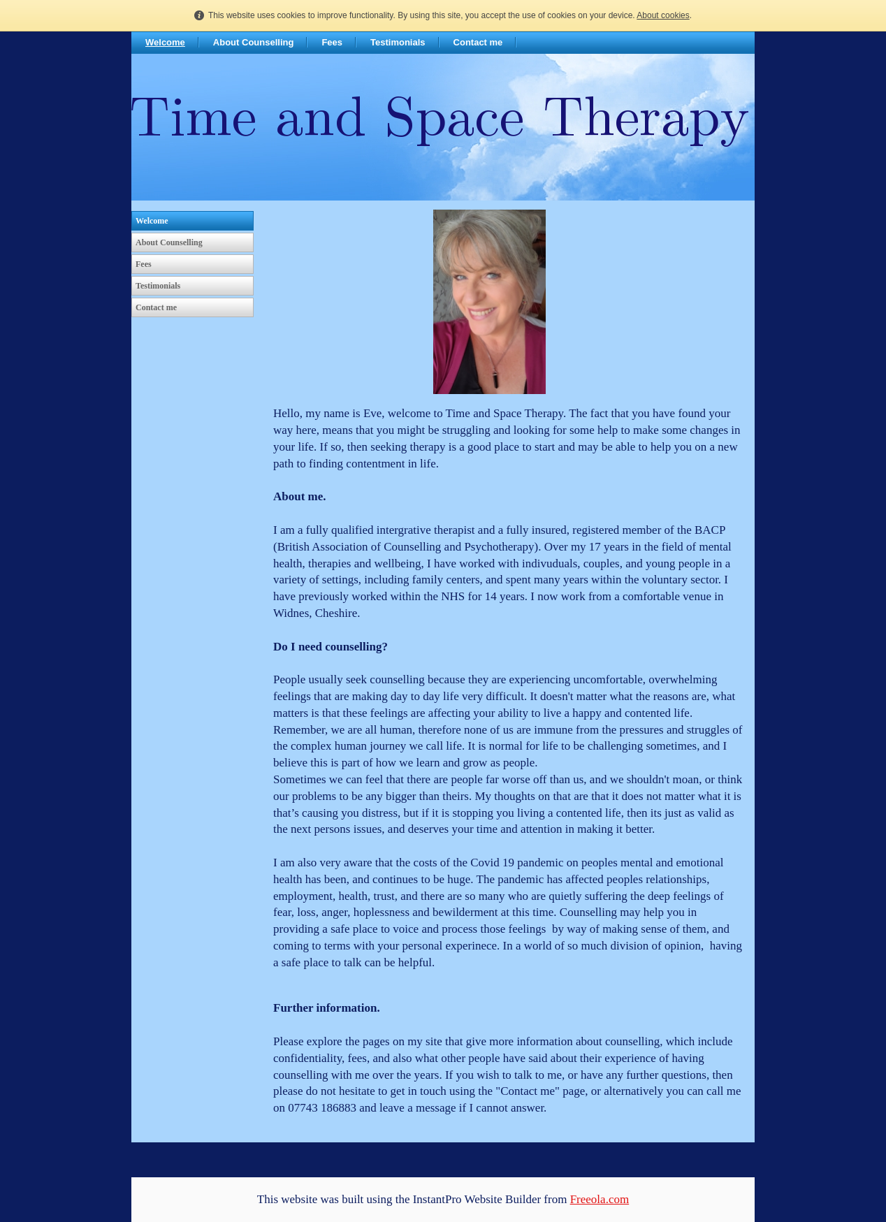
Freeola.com (600, 1199)
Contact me (478, 42)
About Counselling (253, 42)
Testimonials (398, 42)
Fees (331, 42)
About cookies (663, 15)
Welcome (165, 42)
